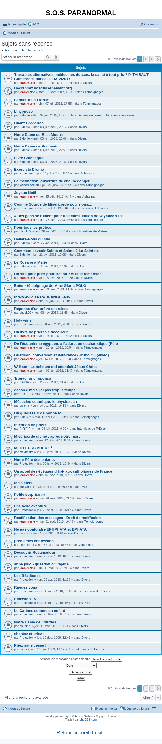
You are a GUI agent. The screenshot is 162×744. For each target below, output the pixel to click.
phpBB (68, 716)
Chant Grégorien (29, 123)
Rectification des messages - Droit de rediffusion (57, 518)
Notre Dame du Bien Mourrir (39, 134)
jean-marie (27, 82)
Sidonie (25, 115)
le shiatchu (24, 483)
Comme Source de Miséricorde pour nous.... (53, 204)
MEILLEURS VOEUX (32, 448)
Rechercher (48, 57)
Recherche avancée (56, 57)
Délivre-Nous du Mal (32, 239)
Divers (87, 82)
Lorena (24, 405)
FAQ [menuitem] (36, 24)
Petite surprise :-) (29, 494)
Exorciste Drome (29, 169)
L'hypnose (23, 111)
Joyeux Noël (25, 193)
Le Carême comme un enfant (39, 610)
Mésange (26, 486)
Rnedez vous (25, 587)
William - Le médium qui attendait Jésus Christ (55, 367)
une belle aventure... (32, 506)
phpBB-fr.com (88, 719)
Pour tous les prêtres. (33, 227)
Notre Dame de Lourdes (35, 622)
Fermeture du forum (31, 100)
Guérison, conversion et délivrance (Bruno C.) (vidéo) (61, 355)
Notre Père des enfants (34, 459)
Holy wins (23, 320)
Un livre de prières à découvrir (41, 332)
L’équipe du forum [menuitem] (136, 708)
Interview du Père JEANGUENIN (42, 297)
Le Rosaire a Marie (30, 262)
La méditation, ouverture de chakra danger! (52, 181)
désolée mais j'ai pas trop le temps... (46, 390)
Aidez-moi (87, 173)
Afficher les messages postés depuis (81, 659)
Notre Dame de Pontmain (36, 146)
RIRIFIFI (25, 393)
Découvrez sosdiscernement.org (43, 88)
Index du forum (19, 708)
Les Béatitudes (27, 576)
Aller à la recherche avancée (24, 50)
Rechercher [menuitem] (157, 33)
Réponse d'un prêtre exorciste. (41, 309)
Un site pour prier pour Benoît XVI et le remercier (57, 274)
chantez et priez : (29, 634)
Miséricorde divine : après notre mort (47, 436)
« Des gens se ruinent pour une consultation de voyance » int (68, 216)
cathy (23, 649)
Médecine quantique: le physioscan (45, 401)
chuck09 (25, 231)
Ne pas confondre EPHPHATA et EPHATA (50, 529)
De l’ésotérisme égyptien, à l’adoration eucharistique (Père (66, 343)
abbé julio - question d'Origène (41, 564)
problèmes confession (34, 541)
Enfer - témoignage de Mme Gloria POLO (50, 285)
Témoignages (94, 92)
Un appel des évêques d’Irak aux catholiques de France (63, 471)
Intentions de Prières (94, 208)
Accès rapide (17, 24)
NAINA (24, 382)
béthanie (25, 544)
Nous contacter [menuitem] (106, 708)
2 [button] (146, 59)
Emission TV (25, 599)
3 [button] (152, 59)
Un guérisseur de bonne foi (38, 413)
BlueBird (25, 417)
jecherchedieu (29, 185)
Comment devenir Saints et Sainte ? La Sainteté (56, 251)
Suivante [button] (158, 59)
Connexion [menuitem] (151, 24)
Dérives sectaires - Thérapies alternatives (106, 115)
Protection (27, 173)
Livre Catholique (28, 158)
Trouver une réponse (32, 378)
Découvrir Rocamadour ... (37, 552)
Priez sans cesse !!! (31, 645)
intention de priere (30, 425)
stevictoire (27, 452)
